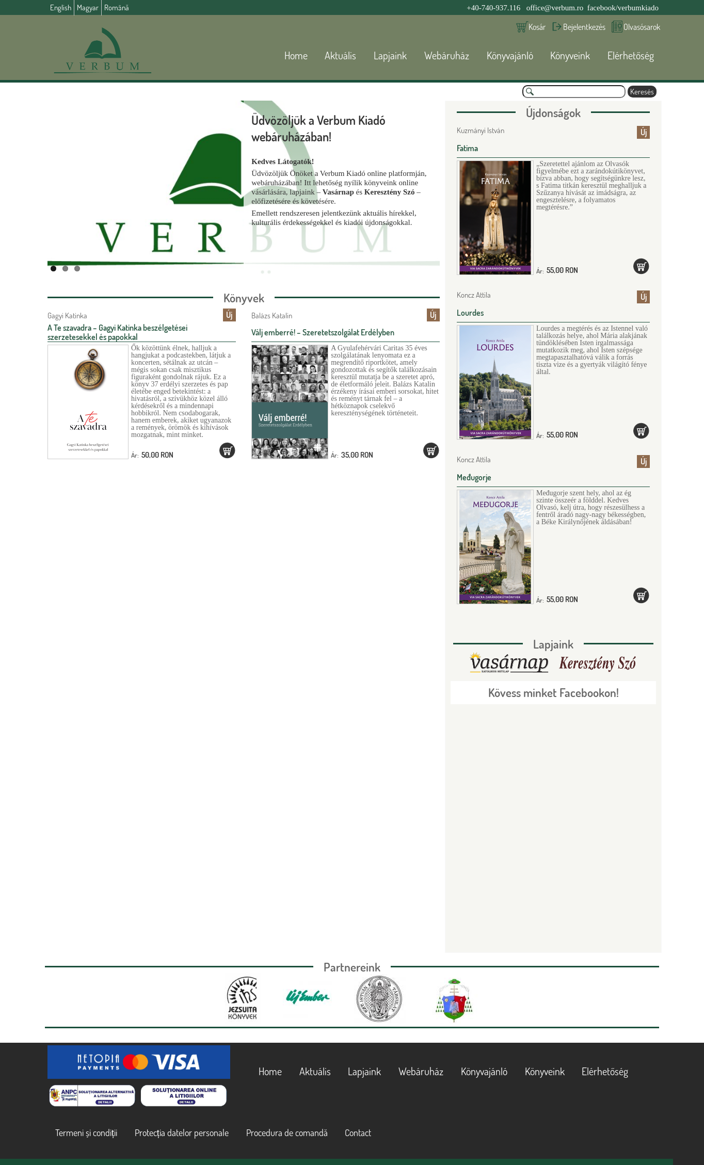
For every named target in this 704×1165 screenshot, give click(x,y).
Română (116, 7)
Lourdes (470, 313)
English (60, 7)
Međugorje (474, 477)
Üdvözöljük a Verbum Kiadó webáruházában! (318, 128)
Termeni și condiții (86, 1132)
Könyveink (570, 55)
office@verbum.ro (555, 8)
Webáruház (446, 55)
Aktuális (340, 55)
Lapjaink (390, 55)
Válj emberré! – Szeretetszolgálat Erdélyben (322, 332)
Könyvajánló (510, 55)
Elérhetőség (630, 55)
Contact (358, 1132)
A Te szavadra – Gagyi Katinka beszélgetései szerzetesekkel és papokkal (117, 332)
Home (296, 55)
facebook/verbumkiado (623, 8)
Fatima (467, 148)
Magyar (88, 7)
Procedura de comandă (287, 1132)
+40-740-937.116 (493, 8)
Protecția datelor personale (182, 1132)
